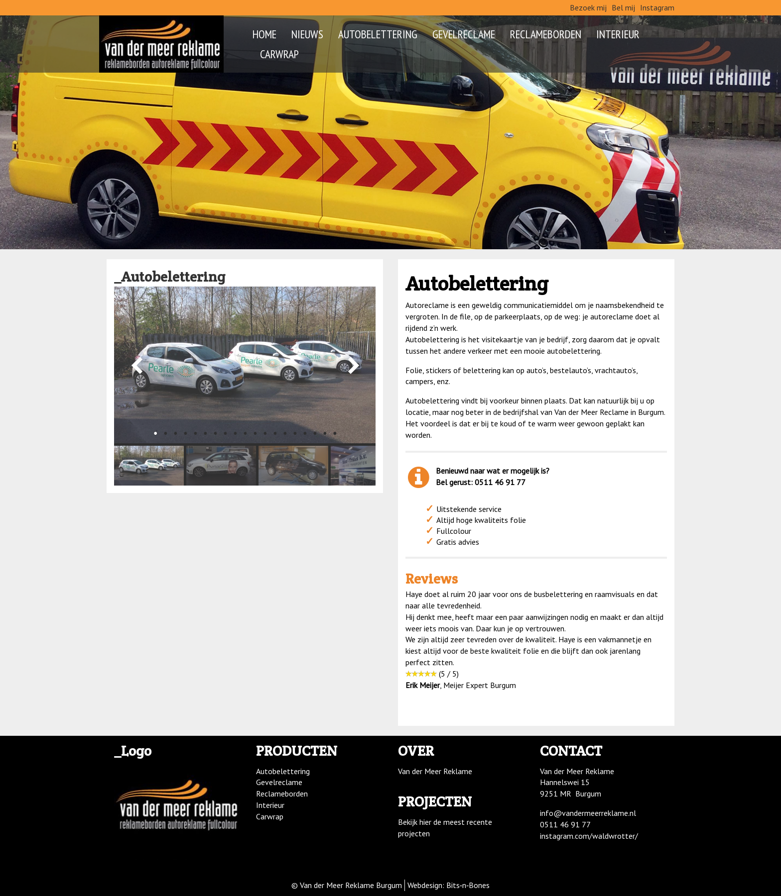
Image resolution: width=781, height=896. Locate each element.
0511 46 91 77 (565, 824)
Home (264, 34)
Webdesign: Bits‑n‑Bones (448, 885)
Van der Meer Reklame (435, 771)
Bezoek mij (588, 7)
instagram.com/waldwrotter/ (589, 836)
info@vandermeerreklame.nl (588, 813)
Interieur (618, 34)
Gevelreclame (463, 34)
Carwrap (279, 54)
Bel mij (623, 7)
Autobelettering (377, 34)
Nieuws (307, 34)
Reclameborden (545, 34)
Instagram (657, 7)
